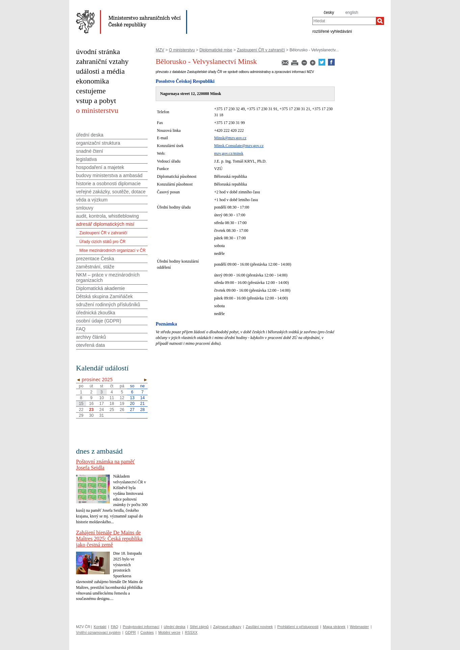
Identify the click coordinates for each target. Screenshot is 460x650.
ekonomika (92, 81)
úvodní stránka (98, 51)
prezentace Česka (95, 258)
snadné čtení (89, 151)
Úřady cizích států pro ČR (102, 241)
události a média (100, 71)
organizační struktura (98, 143)
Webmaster (359, 627)
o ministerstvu (97, 110)
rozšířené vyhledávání (332, 31)
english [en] (351, 12)
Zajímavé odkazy (227, 627)
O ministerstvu (182, 50)
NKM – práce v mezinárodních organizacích (107, 277)
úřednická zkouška (95, 312)
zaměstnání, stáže (95, 266)
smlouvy (84, 208)
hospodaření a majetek (100, 167)
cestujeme (91, 91)
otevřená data (90, 345)
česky (329, 12)
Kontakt (100, 627)
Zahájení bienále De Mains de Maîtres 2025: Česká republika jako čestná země (109, 539)
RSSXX (191, 632)
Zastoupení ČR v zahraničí (261, 50)
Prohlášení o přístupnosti (297, 627)
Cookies (147, 632)
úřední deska (89, 135)
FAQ (80, 329)
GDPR (130, 632)
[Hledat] (380, 21)
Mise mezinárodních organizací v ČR (112, 250)
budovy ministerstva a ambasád (109, 175)
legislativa (86, 159)
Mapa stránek (334, 627)
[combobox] (344, 21)
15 (81, 403)
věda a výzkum (91, 199)
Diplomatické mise (215, 50)
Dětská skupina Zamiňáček (104, 296)
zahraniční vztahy (102, 61)
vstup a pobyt (96, 100)
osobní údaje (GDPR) (98, 320)
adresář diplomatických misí (105, 224)
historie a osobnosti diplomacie (108, 183)
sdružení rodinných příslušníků (108, 304)
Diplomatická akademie (100, 288)
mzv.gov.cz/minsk (228, 153)
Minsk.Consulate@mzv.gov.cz (238, 145)
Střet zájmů (199, 627)
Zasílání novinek (259, 627)
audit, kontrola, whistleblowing (107, 216)
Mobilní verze (169, 632)
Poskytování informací (141, 627)
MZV (160, 50)
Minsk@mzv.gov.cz (230, 138)
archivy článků (91, 337)
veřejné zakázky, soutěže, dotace (111, 191)
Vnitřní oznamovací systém (98, 632)
